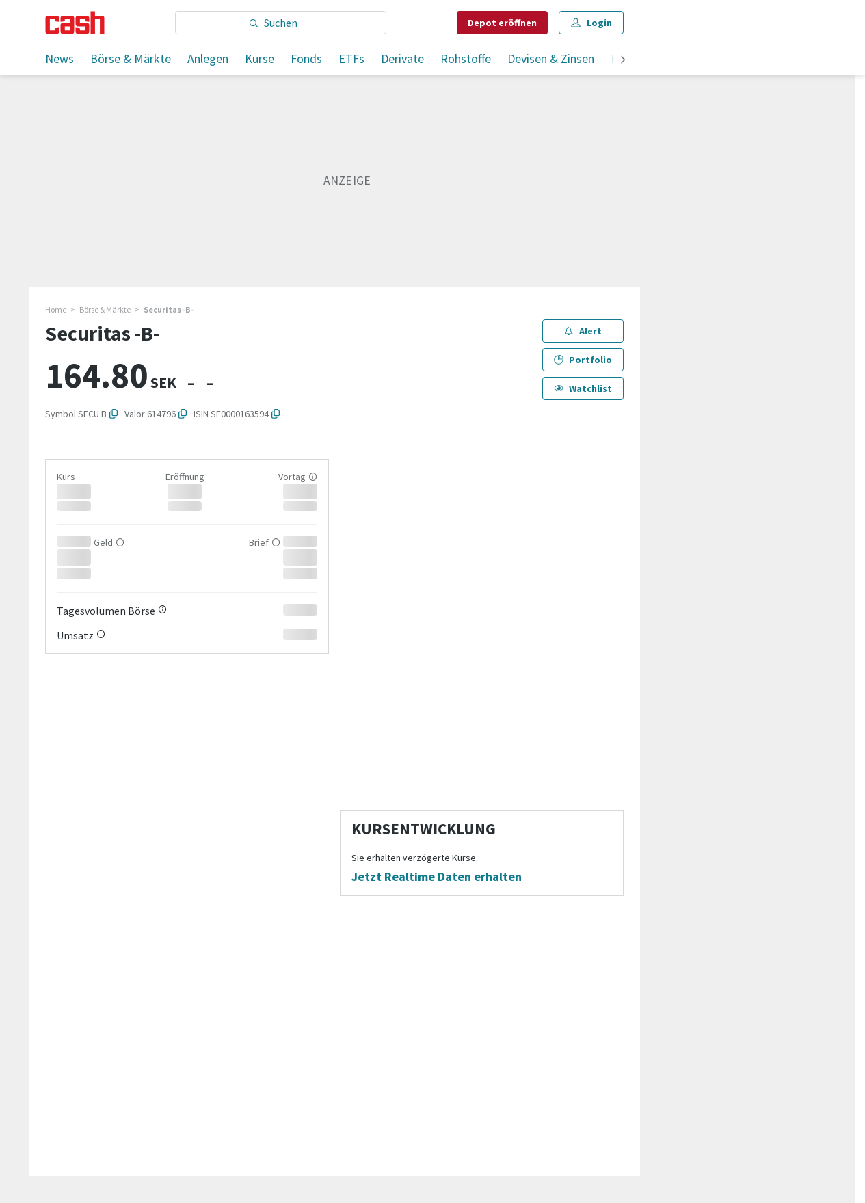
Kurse (259, 58)
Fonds (306, 58)
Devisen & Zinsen (550, 58)
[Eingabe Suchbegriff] (280, 22)
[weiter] (623, 60)
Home (55, 309)
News (59, 58)
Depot (502, 22)
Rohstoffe (465, 58)
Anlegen (207, 58)
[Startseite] (75, 22)
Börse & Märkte (130, 58)
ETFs (351, 58)
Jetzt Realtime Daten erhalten (436, 876)
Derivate (402, 58)
